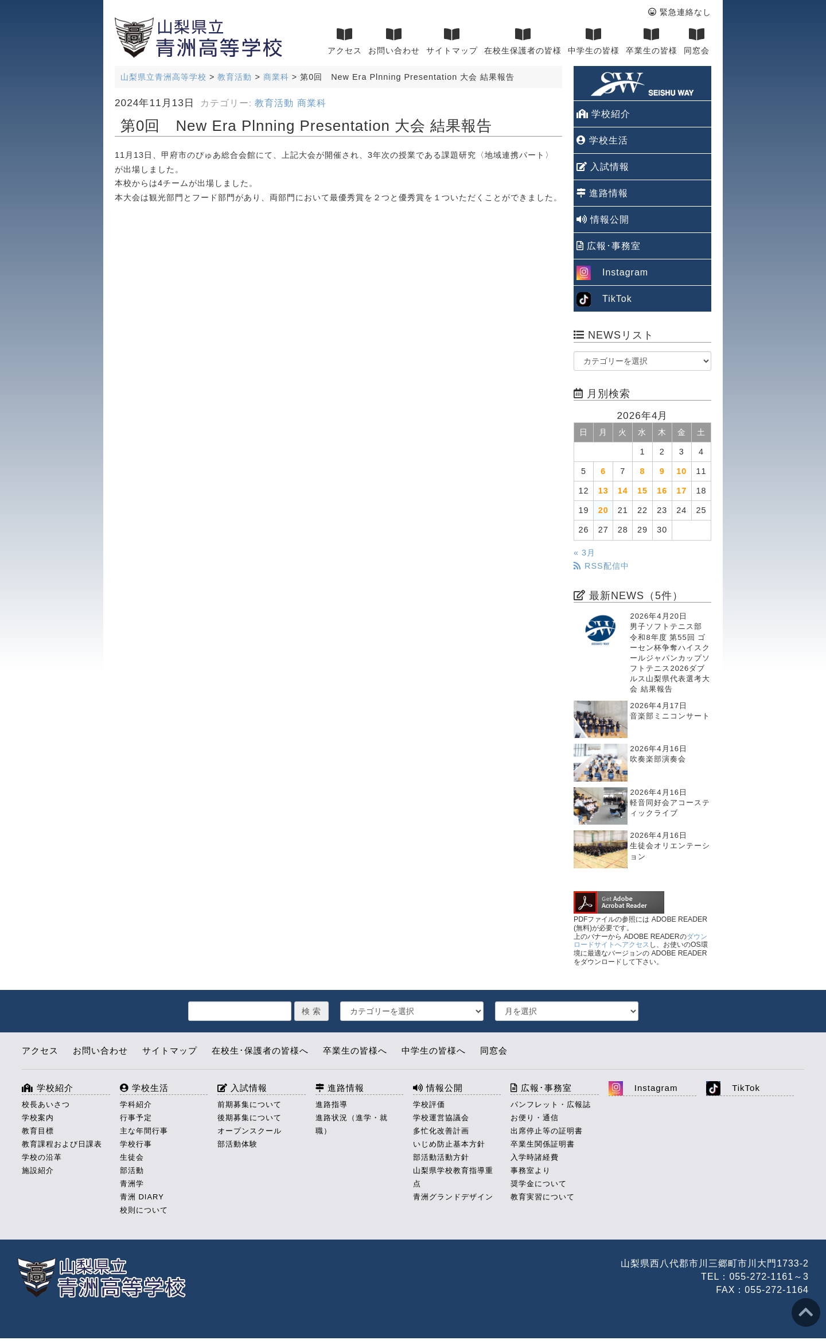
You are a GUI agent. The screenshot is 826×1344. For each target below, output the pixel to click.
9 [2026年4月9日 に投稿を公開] (662, 471)
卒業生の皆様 (651, 41)
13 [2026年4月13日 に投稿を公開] (603, 490)
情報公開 (602, 219)
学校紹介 (603, 114)
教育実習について (543, 1196)
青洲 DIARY (142, 1196)
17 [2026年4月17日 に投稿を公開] (681, 490)
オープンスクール (249, 1131)
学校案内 (38, 1117)
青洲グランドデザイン (453, 1196)
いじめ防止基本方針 (449, 1144)
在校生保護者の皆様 (523, 41)
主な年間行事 (144, 1131)
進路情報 (602, 193)
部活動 (132, 1170)
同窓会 (697, 41)
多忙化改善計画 (441, 1131)
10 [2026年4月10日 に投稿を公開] (681, 471)
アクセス (345, 41)
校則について (144, 1210)
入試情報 (602, 167)
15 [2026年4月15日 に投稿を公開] (642, 490)
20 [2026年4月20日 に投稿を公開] (603, 510)
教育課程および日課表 (62, 1144)
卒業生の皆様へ (355, 1050)
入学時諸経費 (535, 1157)
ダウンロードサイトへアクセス (640, 941)
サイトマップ (452, 41)
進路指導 (331, 1104)
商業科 (311, 103)
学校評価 (429, 1104)
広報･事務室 (608, 246)
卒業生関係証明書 (543, 1144)
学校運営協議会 (441, 1117)
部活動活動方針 (441, 1157)
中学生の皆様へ (434, 1050)
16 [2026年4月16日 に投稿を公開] (662, 490)
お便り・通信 (535, 1117)
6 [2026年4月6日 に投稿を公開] (603, 471)
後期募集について (249, 1117)
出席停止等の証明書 (547, 1131)
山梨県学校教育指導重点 (453, 1177)
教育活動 (274, 103)
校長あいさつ (46, 1104)
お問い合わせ (394, 41)
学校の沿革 (42, 1157)
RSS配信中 (601, 565)
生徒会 (132, 1157)
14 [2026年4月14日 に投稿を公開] (623, 490)
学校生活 (602, 140)
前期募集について (249, 1104)
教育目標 (38, 1131)
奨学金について (539, 1183)
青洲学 (132, 1183)
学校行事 (136, 1144)
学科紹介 (136, 1104)
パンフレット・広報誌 (551, 1104)
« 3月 (584, 552)
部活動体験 (237, 1144)
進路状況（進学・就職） (351, 1124)
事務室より (531, 1170)
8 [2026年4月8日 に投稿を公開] (642, 471)
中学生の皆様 (594, 41)
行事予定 (136, 1117)
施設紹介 (38, 1170)
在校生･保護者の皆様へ (260, 1050)
